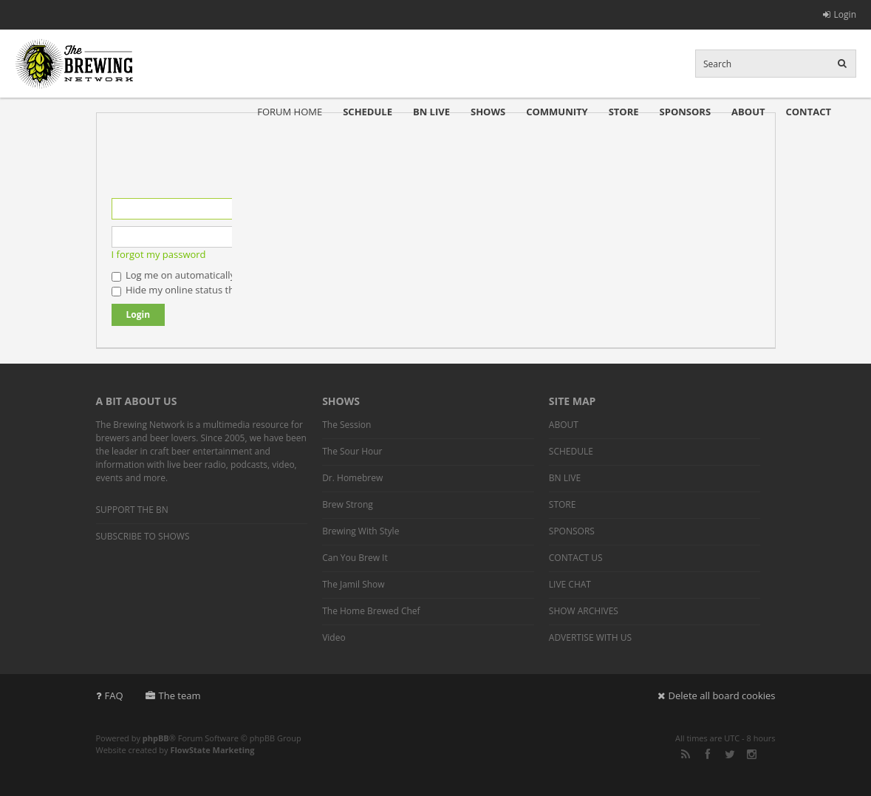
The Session (346, 424)
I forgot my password (159, 254)
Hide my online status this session (194, 289)
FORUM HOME (289, 111)
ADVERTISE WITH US (590, 637)
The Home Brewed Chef (371, 611)
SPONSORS (685, 111)
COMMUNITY (556, 111)
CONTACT (808, 111)
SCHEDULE (367, 111)
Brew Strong (347, 504)
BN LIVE (431, 111)
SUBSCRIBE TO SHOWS (143, 536)
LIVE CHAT (570, 584)
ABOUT (748, 111)
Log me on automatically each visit (195, 275)
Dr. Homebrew (352, 478)
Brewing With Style (360, 531)
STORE (624, 111)
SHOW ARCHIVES (583, 611)
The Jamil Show (353, 584)
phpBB (156, 738)
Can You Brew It (355, 557)
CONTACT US (576, 557)
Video (333, 637)
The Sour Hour (352, 451)
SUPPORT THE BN (132, 509)
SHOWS (488, 111)
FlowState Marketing (212, 749)
